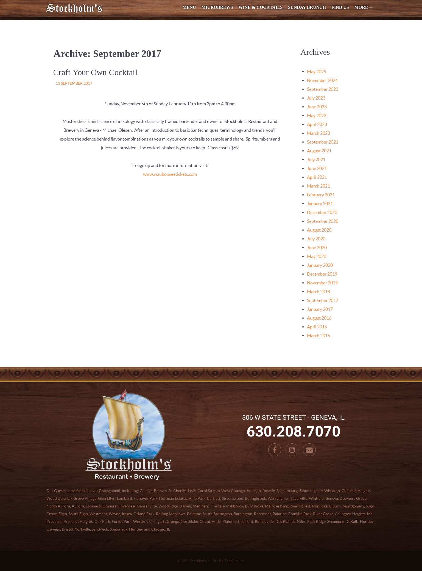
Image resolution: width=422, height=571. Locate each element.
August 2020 (319, 229)
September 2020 (322, 221)
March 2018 (318, 291)
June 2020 (317, 247)
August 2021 (319, 150)
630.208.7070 (293, 431)
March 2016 (318, 335)
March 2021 (318, 185)
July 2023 (316, 97)
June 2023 (317, 106)
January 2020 (320, 265)
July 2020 (316, 238)
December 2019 (322, 273)
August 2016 (319, 317)
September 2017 (322, 300)
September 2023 (322, 89)
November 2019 (322, 282)
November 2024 (322, 80)
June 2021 (317, 168)
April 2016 (317, 326)
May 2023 (316, 115)
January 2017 (320, 309)
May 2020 (316, 256)
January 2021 (320, 203)
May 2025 (316, 71)
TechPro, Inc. (235, 561)
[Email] (309, 449)
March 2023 (318, 133)
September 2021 (322, 141)
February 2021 (321, 194)
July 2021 (316, 159)
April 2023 (317, 124)
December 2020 (322, 212)
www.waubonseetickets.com (170, 174)
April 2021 (317, 177)
